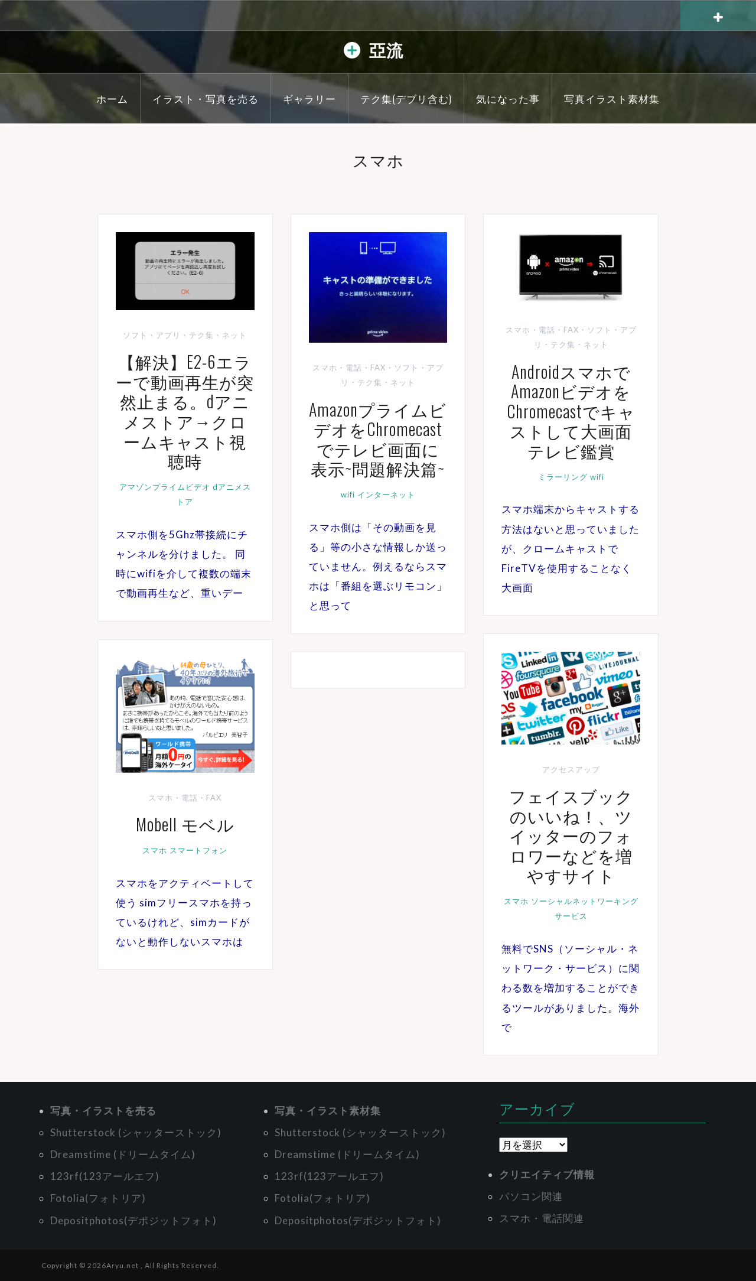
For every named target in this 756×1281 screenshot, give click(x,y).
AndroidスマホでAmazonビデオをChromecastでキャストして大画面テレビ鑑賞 (571, 411)
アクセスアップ (571, 769)
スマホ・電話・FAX (349, 367)
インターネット (386, 494)
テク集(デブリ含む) (406, 98)
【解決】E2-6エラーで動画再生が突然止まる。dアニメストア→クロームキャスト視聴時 (185, 411)
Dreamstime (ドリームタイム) (122, 1154)
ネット (234, 335)
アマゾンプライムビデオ (164, 487)
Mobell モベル (185, 824)
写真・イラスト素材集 (328, 1110)
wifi (348, 494)
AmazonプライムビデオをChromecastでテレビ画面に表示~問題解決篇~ (378, 439)
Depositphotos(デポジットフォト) (133, 1220)
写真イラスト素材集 (612, 98)
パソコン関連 (531, 1196)
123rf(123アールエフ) (104, 1176)
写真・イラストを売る (103, 1110)
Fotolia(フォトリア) (98, 1198)
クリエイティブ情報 (547, 1174)
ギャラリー (309, 98)
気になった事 (508, 98)
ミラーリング (563, 477)
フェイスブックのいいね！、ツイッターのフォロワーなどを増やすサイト (571, 835)
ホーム (112, 98)
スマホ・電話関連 (541, 1218)
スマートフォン (198, 850)
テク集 (201, 335)
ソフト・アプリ (152, 335)
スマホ (516, 901)
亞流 (386, 49)
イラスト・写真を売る (205, 98)
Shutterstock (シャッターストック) (135, 1132)
